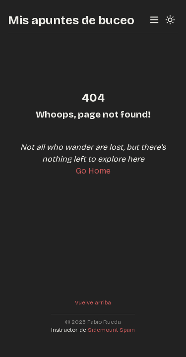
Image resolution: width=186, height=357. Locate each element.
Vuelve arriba (93, 302)
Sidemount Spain (111, 330)
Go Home (93, 171)
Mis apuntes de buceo (71, 20)
